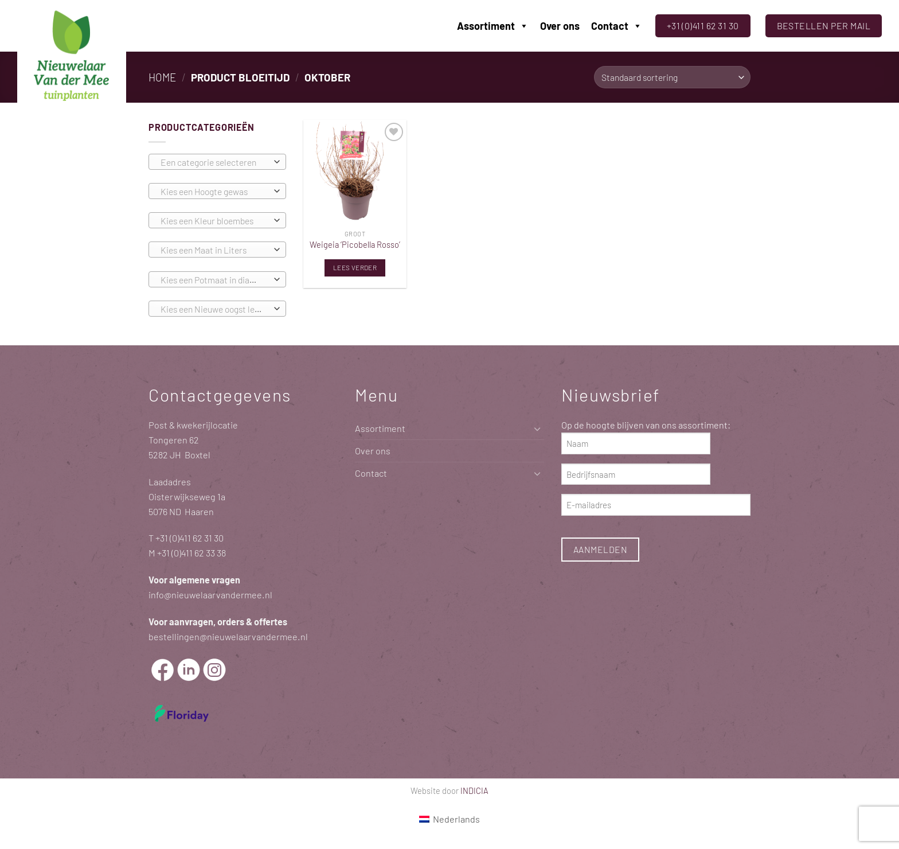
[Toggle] (537, 429)
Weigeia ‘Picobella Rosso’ (355, 244)
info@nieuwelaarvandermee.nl (210, 594)
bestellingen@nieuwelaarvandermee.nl (228, 636)
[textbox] (214, 162)
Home (162, 77)
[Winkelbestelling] (672, 77)
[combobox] (217, 162)
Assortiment (493, 26)
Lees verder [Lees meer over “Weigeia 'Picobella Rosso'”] (355, 267)
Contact (616, 26)
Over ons (560, 26)
